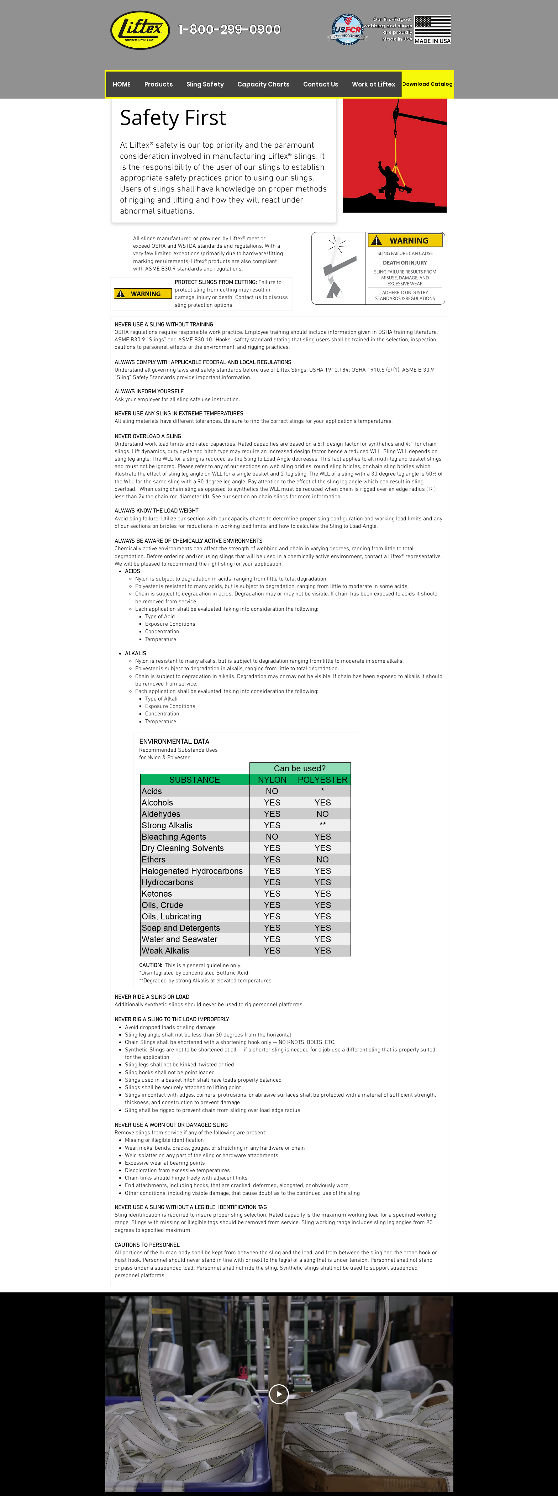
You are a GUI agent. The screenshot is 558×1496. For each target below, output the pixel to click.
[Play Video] (279, 1394)
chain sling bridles (391, 466)
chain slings (273, 496)
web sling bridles (290, 466)
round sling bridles (337, 466)
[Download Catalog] (427, 84)
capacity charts (246, 519)
